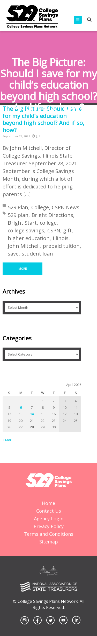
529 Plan (18, 207)
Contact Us (48, 511)
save (13, 253)
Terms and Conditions (48, 534)
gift (67, 230)
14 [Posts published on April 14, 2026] (32, 414)
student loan (37, 253)
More (22, 268)
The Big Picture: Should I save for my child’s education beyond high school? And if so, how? (43, 119)
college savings (26, 230)
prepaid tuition (61, 245)
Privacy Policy (49, 526)
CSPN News (65, 207)
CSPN (53, 230)
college (48, 222)
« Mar (7, 440)
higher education (29, 238)
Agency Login (48, 518)
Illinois (61, 238)
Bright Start (22, 222)
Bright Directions (52, 215)
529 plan (18, 215)
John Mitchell (24, 245)
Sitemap (48, 542)
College (40, 207)
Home (48, 503)
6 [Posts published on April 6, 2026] (21, 407)
